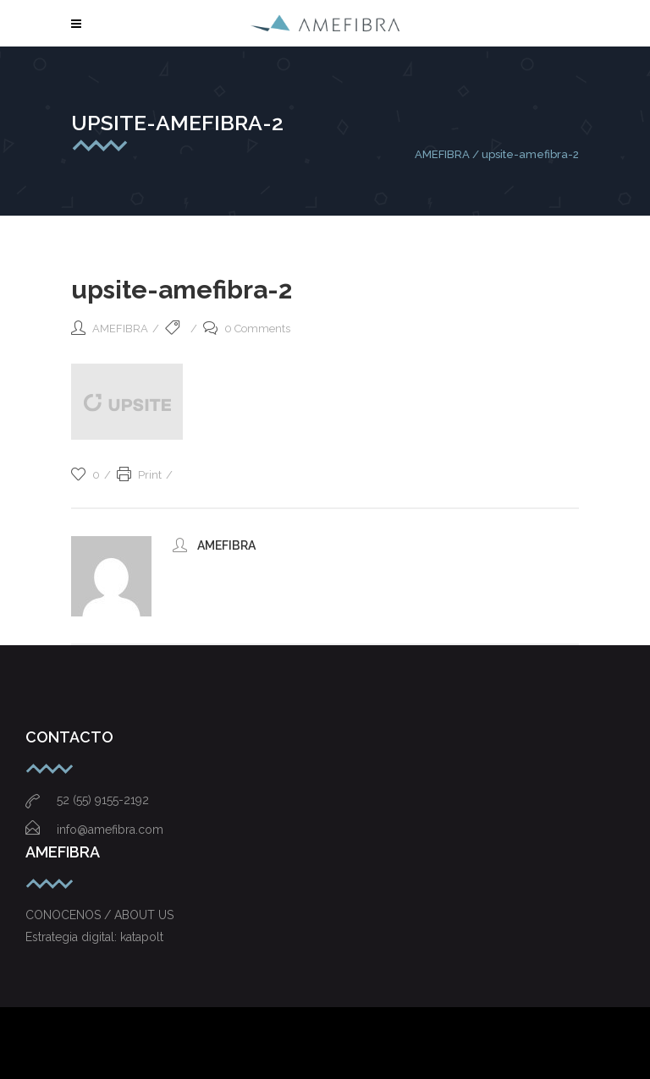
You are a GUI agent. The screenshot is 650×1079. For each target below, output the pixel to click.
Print (139, 474)
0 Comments (246, 328)
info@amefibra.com (94, 829)
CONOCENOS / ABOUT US (99, 915)
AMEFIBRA (442, 154)
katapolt (141, 937)
